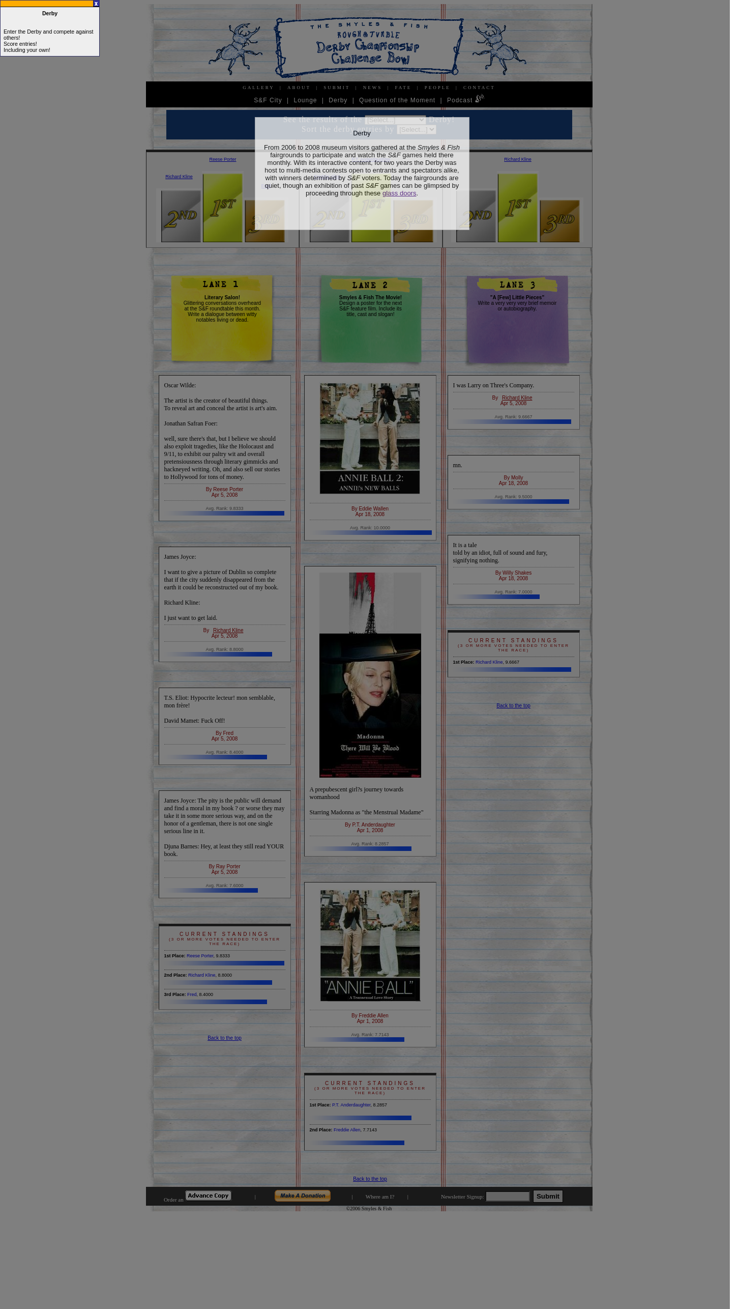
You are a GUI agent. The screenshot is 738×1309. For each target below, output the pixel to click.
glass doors (399, 193)
